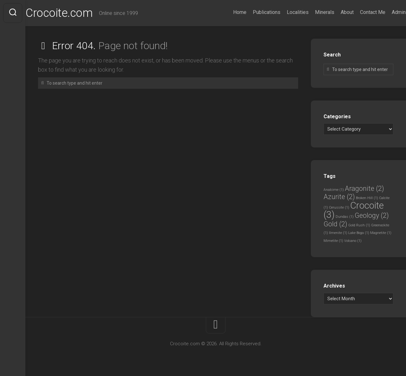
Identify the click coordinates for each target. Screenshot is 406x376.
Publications (254, 12)
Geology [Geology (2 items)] (372, 215)
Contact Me (360, 12)
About (334, 12)
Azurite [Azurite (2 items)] (339, 197)
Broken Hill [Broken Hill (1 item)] (367, 198)
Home (227, 12)
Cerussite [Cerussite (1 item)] (339, 207)
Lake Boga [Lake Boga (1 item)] (358, 233)
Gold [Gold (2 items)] (335, 224)
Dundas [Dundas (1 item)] (345, 217)
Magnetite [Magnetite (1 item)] (380, 233)
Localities (285, 12)
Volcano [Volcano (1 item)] (353, 241)
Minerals (312, 12)
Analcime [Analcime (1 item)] (334, 190)
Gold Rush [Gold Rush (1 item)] (359, 225)
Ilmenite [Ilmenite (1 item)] (338, 233)
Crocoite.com (71, 13)
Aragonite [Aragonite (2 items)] (364, 188)
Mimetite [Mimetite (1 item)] (333, 241)
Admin (386, 12)
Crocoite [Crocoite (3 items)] (354, 210)
